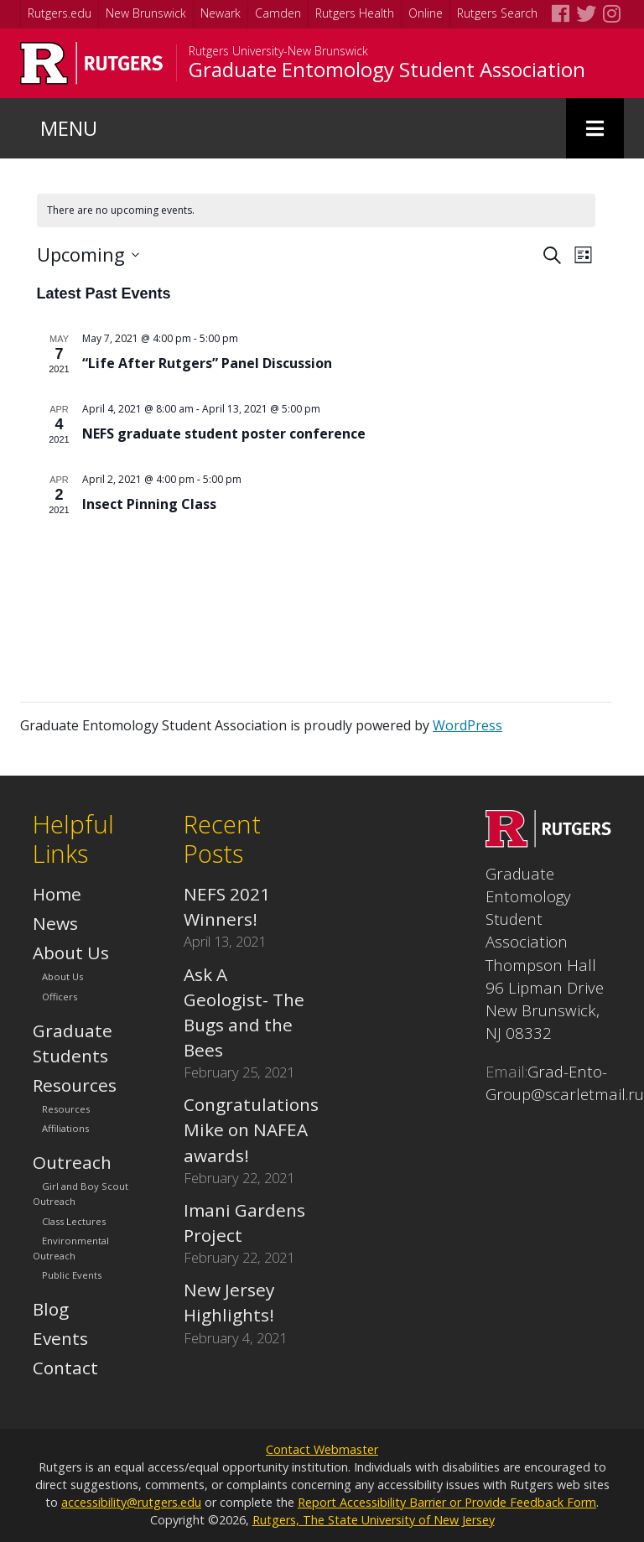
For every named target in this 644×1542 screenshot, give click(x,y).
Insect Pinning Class (149, 504)
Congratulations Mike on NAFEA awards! (251, 1129)
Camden (278, 13)
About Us (71, 952)
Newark (220, 13)
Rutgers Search (497, 13)
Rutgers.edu (59, 13)
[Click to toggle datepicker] (88, 255)
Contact (65, 1367)
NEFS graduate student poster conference (224, 433)
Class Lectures (74, 1221)
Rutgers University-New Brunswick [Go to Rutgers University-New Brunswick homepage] (278, 51)
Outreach (72, 1162)
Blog (51, 1309)
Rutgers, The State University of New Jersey (373, 1520)
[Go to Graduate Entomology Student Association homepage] (548, 841)
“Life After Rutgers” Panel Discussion (207, 363)
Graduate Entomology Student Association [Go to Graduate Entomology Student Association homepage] (387, 69)
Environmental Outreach (71, 1248)
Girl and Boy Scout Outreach (80, 1194)
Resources (75, 1085)
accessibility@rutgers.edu (131, 1502)
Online (425, 13)
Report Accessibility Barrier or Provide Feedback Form (447, 1502)
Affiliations (65, 1128)
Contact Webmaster (322, 1449)
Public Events (71, 1275)
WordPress (467, 725)
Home (57, 894)
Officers (59, 996)
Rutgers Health (354, 13)
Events (60, 1338)
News (55, 923)
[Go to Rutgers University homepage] (91, 63)
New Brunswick (146, 13)
